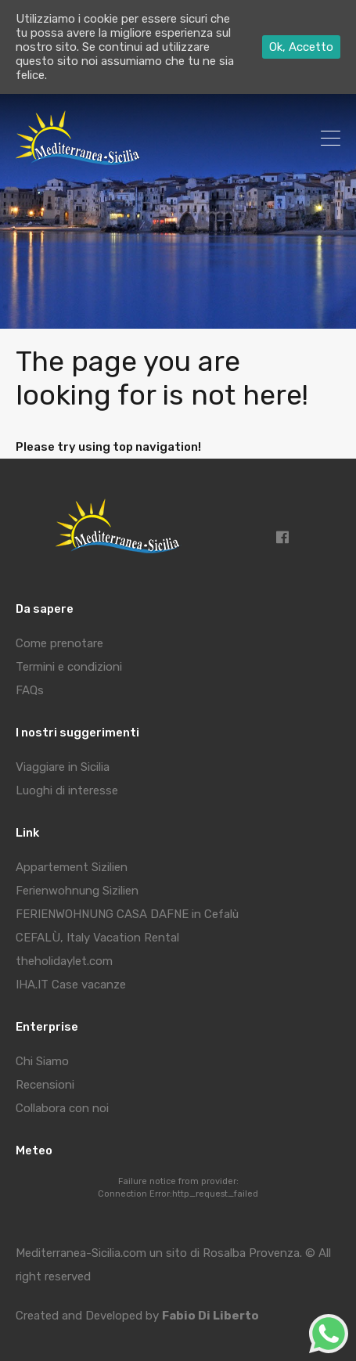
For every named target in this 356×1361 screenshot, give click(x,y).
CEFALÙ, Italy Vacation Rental (97, 938)
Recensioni (45, 1085)
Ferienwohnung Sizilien (77, 891)
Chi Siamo (42, 1061)
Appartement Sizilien (72, 867)
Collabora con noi (62, 1108)
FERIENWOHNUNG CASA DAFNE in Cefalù (127, 914)
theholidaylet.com (64, 961)
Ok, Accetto (301, 47)
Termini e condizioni (69, 667)
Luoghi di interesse (67, 790)
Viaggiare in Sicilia (63, 767)
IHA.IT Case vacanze (71, 985)
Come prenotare (59, 643)
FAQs (30, 690)
